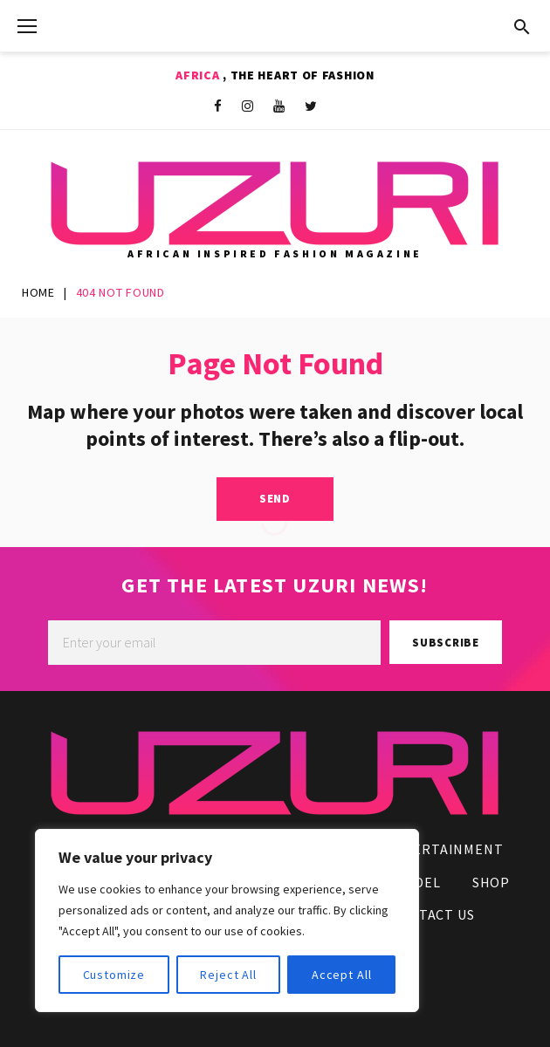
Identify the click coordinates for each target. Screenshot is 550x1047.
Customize (114, 974)
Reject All (228, 974)
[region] (227, 920)
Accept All (341, 974)
